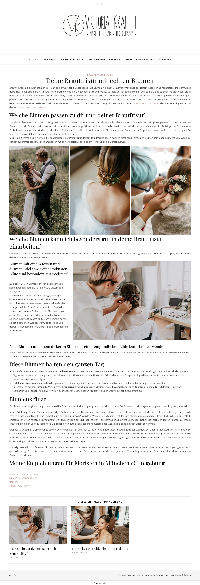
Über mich (48, 59)
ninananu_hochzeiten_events (24, 473)
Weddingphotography (104, 59)
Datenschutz (162, 575)
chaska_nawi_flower (20, 485)
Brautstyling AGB (135, 575)
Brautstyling (70, 59)
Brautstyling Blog (100, 75)
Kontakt (165, 59)
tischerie (14, 481)
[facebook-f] (98, 3)
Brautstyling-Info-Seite (145, 103)
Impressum (149, 575)
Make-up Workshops (140, 59)
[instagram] (102, 3)
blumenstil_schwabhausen (23, 477)
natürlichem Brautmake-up (32, 107)
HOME (32, 59)
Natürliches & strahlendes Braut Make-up (99, 549)
